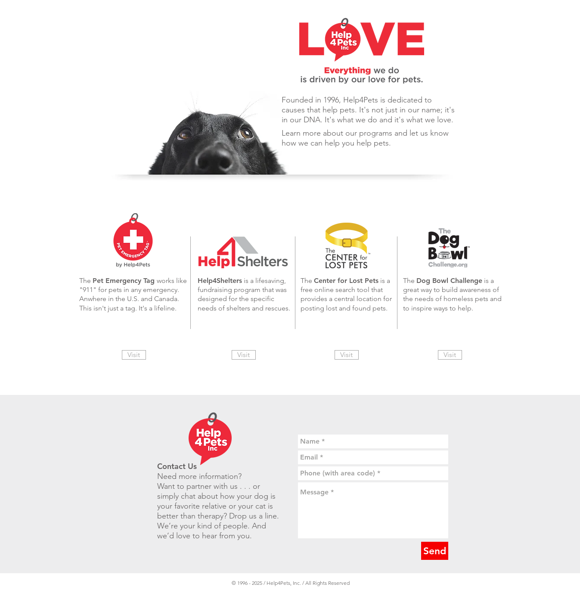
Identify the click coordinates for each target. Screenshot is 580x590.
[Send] (434, 551)
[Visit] (134, 355)
